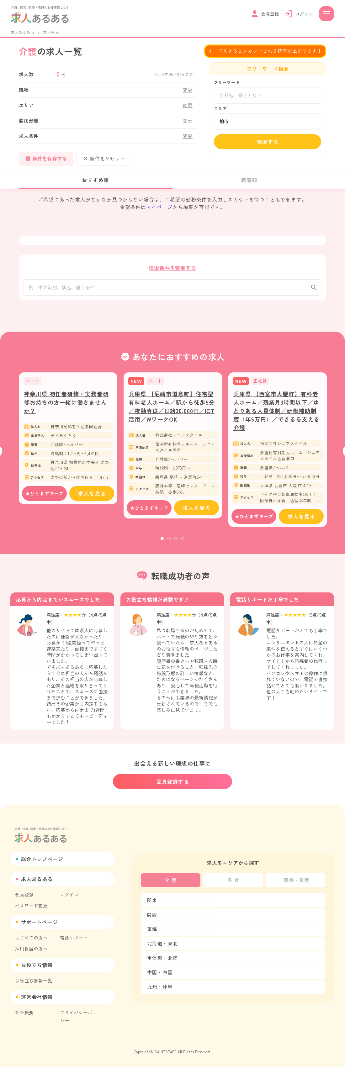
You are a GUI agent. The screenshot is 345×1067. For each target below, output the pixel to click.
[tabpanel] (68, 441)
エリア (220, 108)
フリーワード (227, 82)
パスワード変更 (31, 905)
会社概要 (24, 1012)
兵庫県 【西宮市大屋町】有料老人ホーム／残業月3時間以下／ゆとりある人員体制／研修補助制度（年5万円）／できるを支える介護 (276, 414)
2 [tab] (169, 542)
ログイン (69, 894)
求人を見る (92, 496)
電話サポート (74, 937)
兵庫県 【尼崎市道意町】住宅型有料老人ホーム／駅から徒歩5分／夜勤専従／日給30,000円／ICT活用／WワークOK (172, 410)
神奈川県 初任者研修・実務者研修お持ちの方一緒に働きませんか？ (66, 405)
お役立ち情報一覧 (33, 980)
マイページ (159, 207)
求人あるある (23, 32)
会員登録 (24, 894)
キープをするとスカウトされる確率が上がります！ (265, 50)
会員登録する (172, 781)
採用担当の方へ (31, 948)
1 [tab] (162, 542)
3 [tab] (176, 542)
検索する (268, 141)
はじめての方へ (31, 937)
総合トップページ (42, 859)
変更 (188, 90)
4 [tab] (182, 542)
